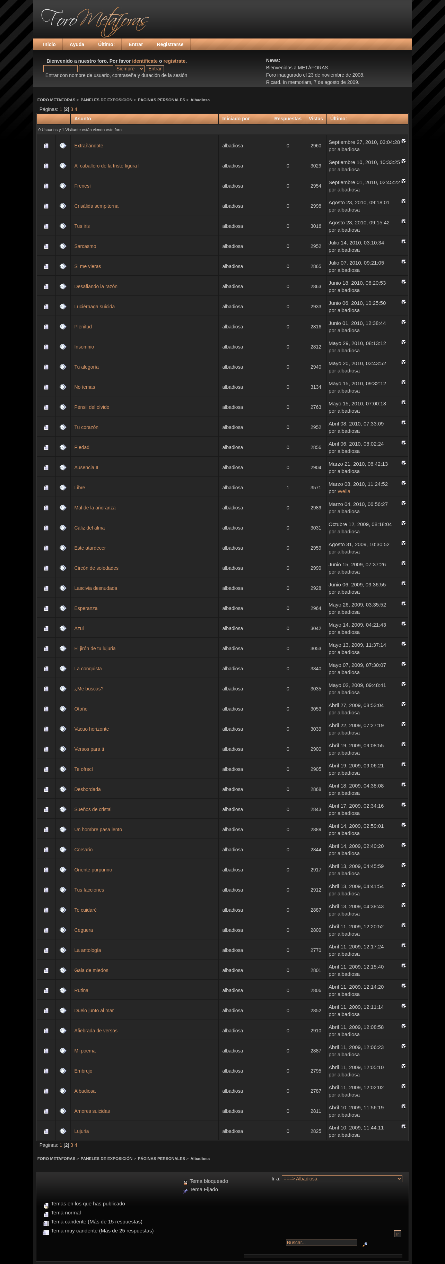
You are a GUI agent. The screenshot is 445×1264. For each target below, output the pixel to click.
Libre (79, 487)
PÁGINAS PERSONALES (161, 99)
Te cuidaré (85, 910)
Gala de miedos (91, 970)
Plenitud (83, 326)
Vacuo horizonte (91, 729)
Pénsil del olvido (91, 407)
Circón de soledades (96, 568)
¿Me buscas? (88, 688)
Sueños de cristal (92, 809)
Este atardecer (90, 548)
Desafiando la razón (95, 286)
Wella (344, 491)
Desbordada (87, 789)
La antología (87, 950)
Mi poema (84, 1051)
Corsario (83, 849)
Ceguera (83, 930)
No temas (84, 387)
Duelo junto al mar (94, 1010)
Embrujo (83, 1071)
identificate (145, 61)
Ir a (275, 1178)
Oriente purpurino (93, 869)
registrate (174, 61)
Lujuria (81, 1131)
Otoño (80, 709)
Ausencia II (86, 467)
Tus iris (82, 226)
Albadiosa (200, 99)
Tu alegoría (86, 367)
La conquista (88, 668)
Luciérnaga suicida (94, 306)
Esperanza (85, 608)
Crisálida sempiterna (96, 206)
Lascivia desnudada (95, 588)
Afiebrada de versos (95, 1030)
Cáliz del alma (89, 528)
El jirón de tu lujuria (94, 648)
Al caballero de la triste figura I (106, 166)
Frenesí (82, 186)
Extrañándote (88, 145)
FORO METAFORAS (56, 99)
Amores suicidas (92, 1111)
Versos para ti (89, 749)
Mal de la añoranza (94, 507)
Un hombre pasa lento (98, 829)
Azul (79, 628)
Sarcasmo (85, 246)
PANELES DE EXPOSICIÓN (106, 99)
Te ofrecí (83, 769)
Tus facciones (89, 890)
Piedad (81, 447)
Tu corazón (86, 427)
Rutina (81, 990)
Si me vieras (87, 266)
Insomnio (84, 347)
